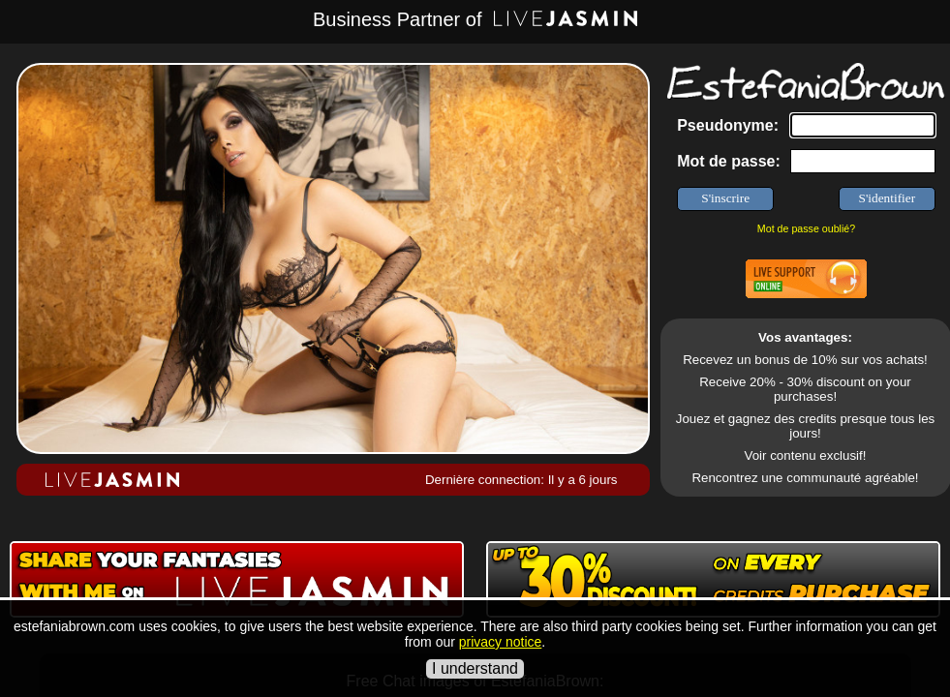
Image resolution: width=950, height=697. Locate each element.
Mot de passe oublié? (806, 228)
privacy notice (500, 642)
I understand (475, 668)
